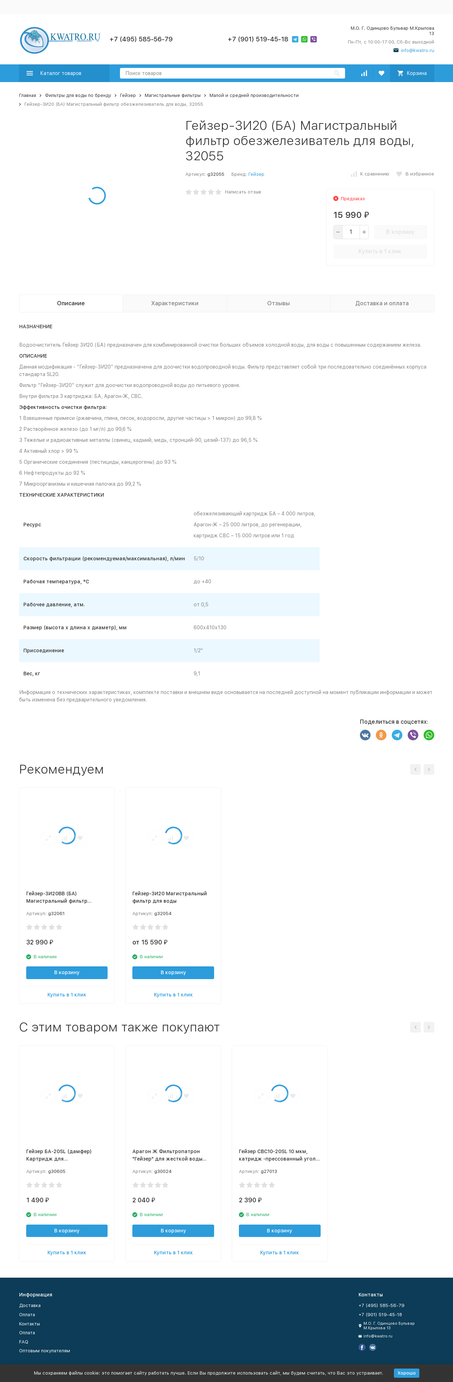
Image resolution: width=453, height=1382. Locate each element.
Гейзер (128, 95)
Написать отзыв (243, 192)
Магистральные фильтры (173, 95)
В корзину (400, 232)
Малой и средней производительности (254, 95)
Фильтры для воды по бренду (78, 95)
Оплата (27, 1314)
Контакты (29, 1323)
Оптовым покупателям (44, 1350)
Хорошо (406, 1373)
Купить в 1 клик (380, 251)
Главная (27, 95)
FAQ (23, 1342)
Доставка (30, 1305)
